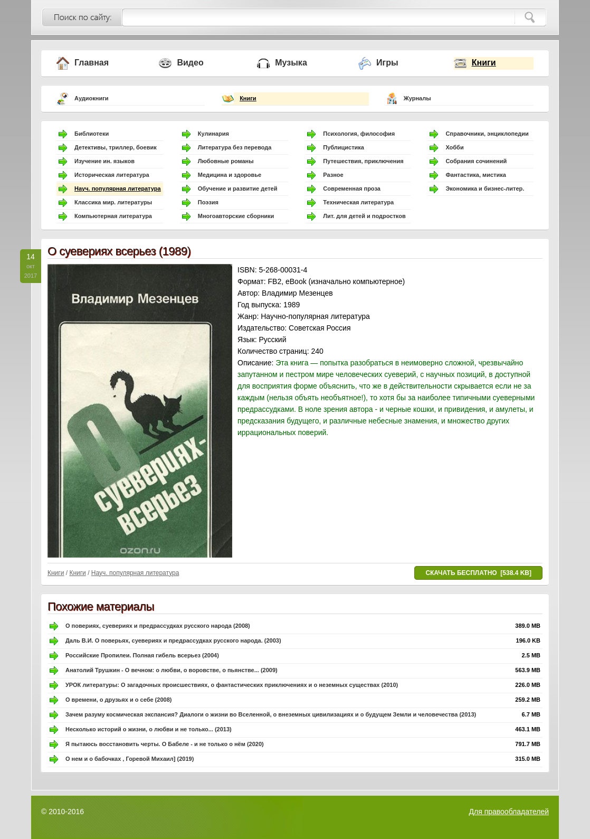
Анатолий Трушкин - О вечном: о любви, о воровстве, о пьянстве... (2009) (171, 670)
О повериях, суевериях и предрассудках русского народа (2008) (157, 626)
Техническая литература (358, 202)
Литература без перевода (235, 147)
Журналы (417, 98)
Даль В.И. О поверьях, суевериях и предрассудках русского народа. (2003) (173, 640)
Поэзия (208, 202)
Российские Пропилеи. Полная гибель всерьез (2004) (142, 655)
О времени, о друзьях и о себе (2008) (118, 699)
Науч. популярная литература (117, 188)
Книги (484, 62)
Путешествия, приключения (363, 161)
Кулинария (213, 133)
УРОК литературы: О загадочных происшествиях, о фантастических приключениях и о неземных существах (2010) (231, 685)
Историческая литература (111, 175)
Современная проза (351, 188)
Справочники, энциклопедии (486, 133)
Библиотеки (91, 133)
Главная (91, 62)
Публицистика (343, 147)
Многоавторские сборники (236, 216)
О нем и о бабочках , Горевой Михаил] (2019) (129, 759)
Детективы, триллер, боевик (115, 147)
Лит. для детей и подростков (364, 216)
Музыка (291, 62)
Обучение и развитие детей (238, 188)
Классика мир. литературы (113, 202)
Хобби (454, 147)
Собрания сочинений (476, 161)
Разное (333, 175)
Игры (387, 62)
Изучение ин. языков (104, 161)
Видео (190, 62)
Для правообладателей (509, 811)
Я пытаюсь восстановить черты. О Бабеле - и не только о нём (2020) (164, 744)
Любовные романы (226, 161)
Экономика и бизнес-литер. (484, 188)
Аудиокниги (91, 98)
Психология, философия (359, 133)
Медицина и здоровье (229, 175)
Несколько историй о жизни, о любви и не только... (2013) (148, 729)
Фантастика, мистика (475, 175)
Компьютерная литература (113, 216)
